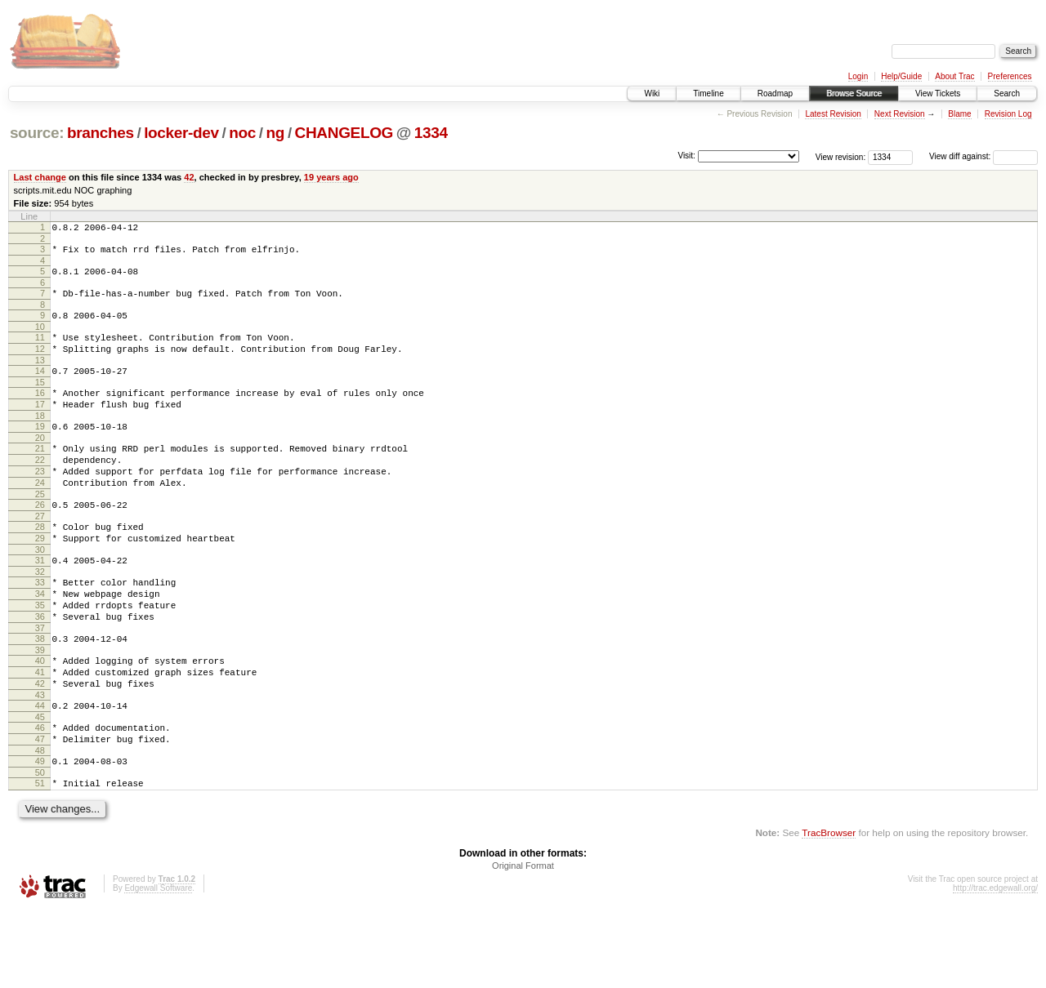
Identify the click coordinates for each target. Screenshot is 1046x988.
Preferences (1010, 76)
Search (1007, 93)
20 (40, 465)
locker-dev (181, 132)
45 (40, 785)
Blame (959, 113)
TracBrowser (829, 911)
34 (40, 643)
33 (40, 629)
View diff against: (983, 156)
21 (40, 475)
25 (40, 531)
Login (858, 76)
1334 (431, 132)
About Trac (954, 76)
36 (40, 670)
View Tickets (937, 93)
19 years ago (331, 177)
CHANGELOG (344, 132)
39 (40, 709)
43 (40, 761)
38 (40, 695)
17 (40, 426)
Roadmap (775, 93)
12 (40, 363)
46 (40, 796)
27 (40, 555)
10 (40, 339)
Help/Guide (901, 76)
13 (40, 377)
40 (40, 719)
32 (40, 618)
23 (40, 503)
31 (40, 604)
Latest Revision (832, 113)
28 (40, 566)
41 (40, 733)
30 (40, 594)
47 (40, 810)
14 (40, 388)
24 (40, 517)
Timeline (708, 93)
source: (37, 132)
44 (40, 772)
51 (40, 859)
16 (40, 412)
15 (40, 402)
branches (100, 132)
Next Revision (899, 113)
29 (40, 580)
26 (40, 541)
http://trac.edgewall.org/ (995, 966)
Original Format (523, 944)
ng (275, 132)
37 (40, 684)
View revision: (841, 156)
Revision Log (1008, 113)
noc (242, 132)
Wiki (651, 93)
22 (40, 489)
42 (189, 177)
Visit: (686, 155)
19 (40, 451)
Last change (40, 177)
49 (40, 834)
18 (40, 440)
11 (40, 349)
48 (40, 824)
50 (40, 848)
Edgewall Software (158, 966)
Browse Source (854, 93)
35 (40, 656)
